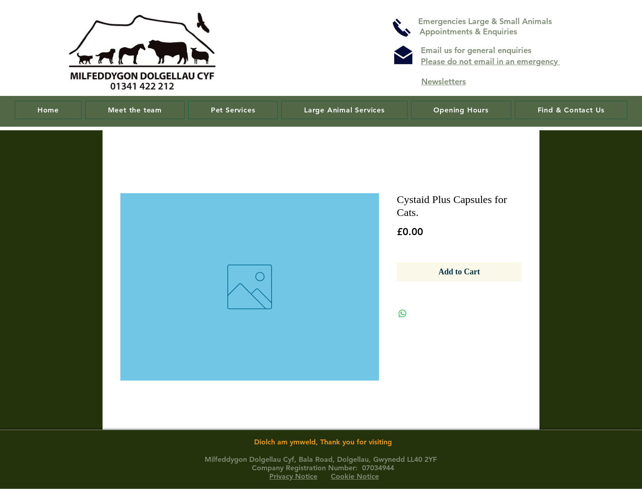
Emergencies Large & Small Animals (486, 21)
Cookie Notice (355, 476)
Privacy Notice (293, 476)
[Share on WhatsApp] (402, 313)
